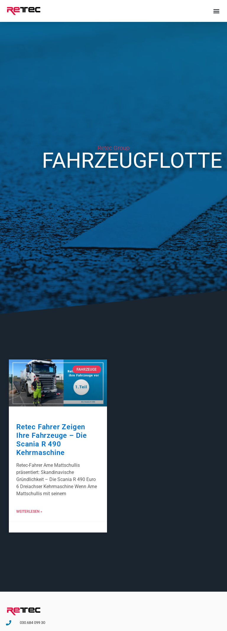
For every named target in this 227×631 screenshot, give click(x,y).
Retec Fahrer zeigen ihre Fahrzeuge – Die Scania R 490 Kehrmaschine (51, 439)
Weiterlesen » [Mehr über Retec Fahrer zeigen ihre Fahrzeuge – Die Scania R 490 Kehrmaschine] (29, 511)
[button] (216, 11)
